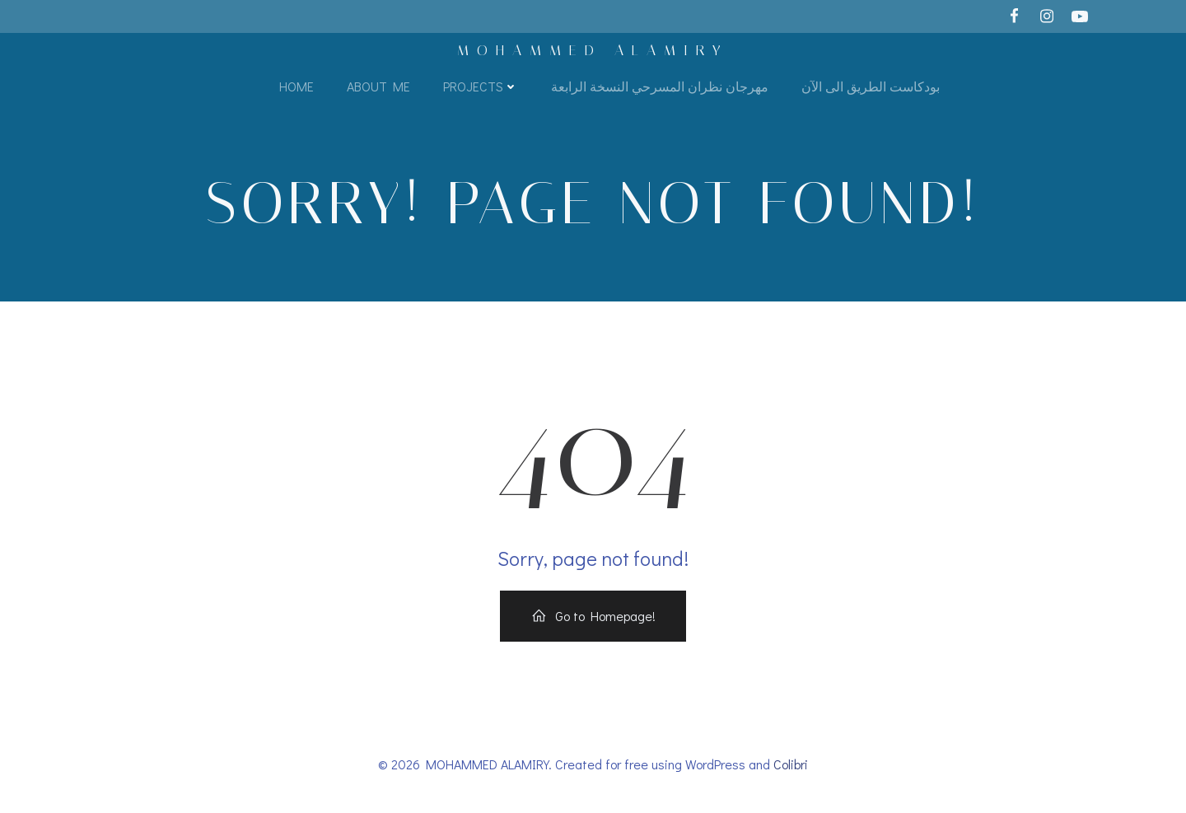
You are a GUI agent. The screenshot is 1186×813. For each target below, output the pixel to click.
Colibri (790, 764)
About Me (378, 86)
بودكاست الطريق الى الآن (870, 86)
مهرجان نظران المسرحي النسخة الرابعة (659, 86)
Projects (480, 86)
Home (296, 86)
